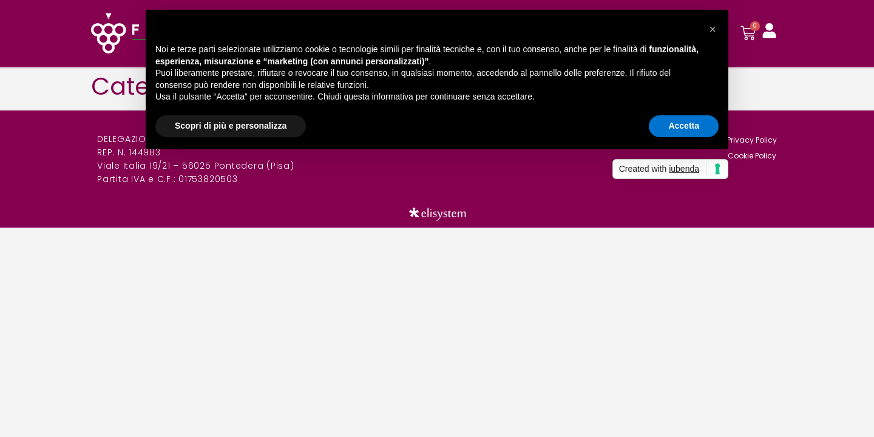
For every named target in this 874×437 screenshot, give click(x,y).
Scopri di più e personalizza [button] (230, 125)
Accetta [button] (683, 125)
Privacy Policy (752, 140)
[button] (712, 29)
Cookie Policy (752, 156)
